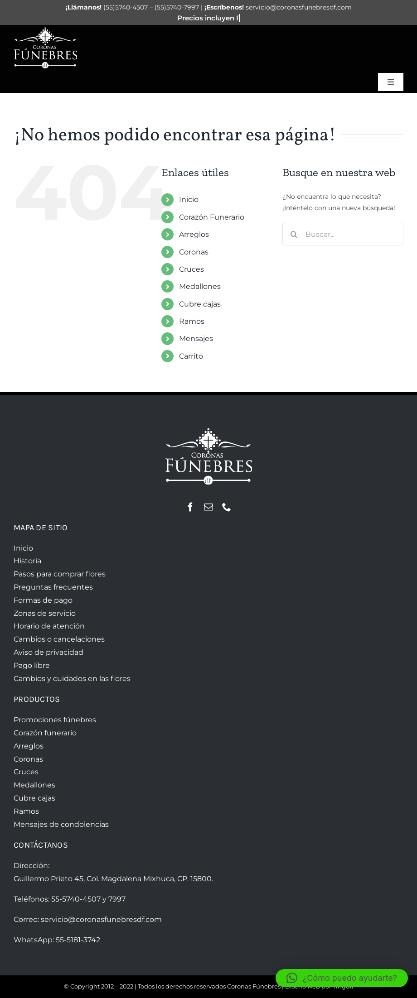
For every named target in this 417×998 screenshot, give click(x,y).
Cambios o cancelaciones (59, 639)
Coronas (193, 252)
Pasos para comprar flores (60, 574)
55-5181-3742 (78, 940)
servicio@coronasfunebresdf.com (101, 919)
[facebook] (190, 507)
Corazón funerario (45, 733)
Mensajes (196, 338)
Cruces (191, 269)
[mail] (208, 507)
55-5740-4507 (76, 899)
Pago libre (32, 665)
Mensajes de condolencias (61, 824)
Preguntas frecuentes (53, 587)
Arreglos (194, 234)
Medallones (200, 286)
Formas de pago (43, 600)
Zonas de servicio (45, 613)
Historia (27, 561)
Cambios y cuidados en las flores (72, 678)
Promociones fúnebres (55, 719)
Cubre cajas (200, 304)
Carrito (191, 356)
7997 (117, 899)
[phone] (226, 507)
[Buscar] (293, 234)
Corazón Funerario (211, 217)
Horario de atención (49, 626)
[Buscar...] (342, 234)
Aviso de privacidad (48, 652)
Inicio (189, 199)
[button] (342, 978)
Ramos (191, 321)
